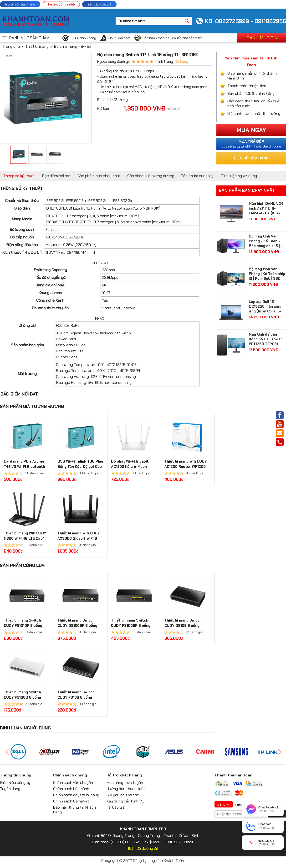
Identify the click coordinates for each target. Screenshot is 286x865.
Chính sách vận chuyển (73, 782)
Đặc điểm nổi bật (56, 175)
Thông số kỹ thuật (19, 175)
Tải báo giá (116, 807)
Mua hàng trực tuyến (125, 782)
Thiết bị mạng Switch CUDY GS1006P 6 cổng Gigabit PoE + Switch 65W (80, 625)
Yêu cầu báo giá (99, 4)
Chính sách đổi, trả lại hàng (76, 794)
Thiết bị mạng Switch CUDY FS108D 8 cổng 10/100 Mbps (22, 697)
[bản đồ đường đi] (143, 848)
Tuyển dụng (10, 788)
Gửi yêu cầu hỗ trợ (122, 794)
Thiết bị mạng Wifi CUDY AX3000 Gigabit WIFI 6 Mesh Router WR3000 (78, 538)
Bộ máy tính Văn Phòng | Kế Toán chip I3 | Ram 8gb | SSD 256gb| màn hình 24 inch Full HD (267, 274)
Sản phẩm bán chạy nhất (99, 175)
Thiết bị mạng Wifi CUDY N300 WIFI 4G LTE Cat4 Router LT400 (25, 538)
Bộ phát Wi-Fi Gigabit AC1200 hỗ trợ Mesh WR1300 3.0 (130, 466)
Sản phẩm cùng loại (197, 175)
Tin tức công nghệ (61, 4)
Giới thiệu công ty (15, 782)
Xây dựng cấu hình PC (125, 801)
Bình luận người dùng (239, 175)
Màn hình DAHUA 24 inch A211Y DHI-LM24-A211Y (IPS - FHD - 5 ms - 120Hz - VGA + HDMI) (267, 208)
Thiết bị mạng (37, 46)
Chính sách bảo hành (71, 788)
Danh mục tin (262, 38)
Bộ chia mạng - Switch (73, 46)
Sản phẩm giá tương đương (150, 175)
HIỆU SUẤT (99, 262)
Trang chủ (11, 46)
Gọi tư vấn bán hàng (20, 4)
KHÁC (99, 318)
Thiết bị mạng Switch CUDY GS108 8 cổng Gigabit (183, 625)
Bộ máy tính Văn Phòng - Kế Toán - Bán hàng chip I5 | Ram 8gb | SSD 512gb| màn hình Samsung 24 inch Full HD (264, 241)
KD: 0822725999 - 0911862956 (245, 21)
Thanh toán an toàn (233, 775)
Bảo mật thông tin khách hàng (74, 810)
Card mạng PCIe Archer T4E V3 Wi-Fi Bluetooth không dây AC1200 (24, 466)
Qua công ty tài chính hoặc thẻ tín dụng (251, 143)
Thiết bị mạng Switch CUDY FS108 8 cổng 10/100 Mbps (76, 697)
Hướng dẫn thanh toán (126, 788)
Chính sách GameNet (71, 801)
